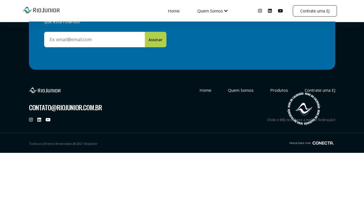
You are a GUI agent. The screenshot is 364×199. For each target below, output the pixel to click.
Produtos (279, 90)
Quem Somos (212, 11)
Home (174, 11)
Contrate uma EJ (315, 11)
